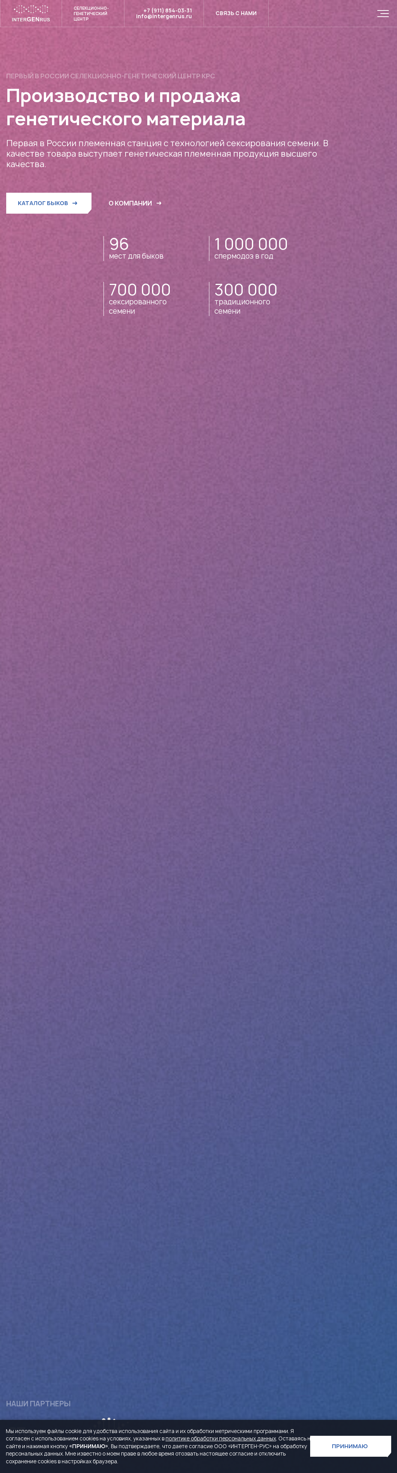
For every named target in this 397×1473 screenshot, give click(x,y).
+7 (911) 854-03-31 (167, 10)
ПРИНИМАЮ (350, 1446)
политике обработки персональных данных (221, 1438)
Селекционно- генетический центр (91, 13)
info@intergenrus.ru (164, 16)
